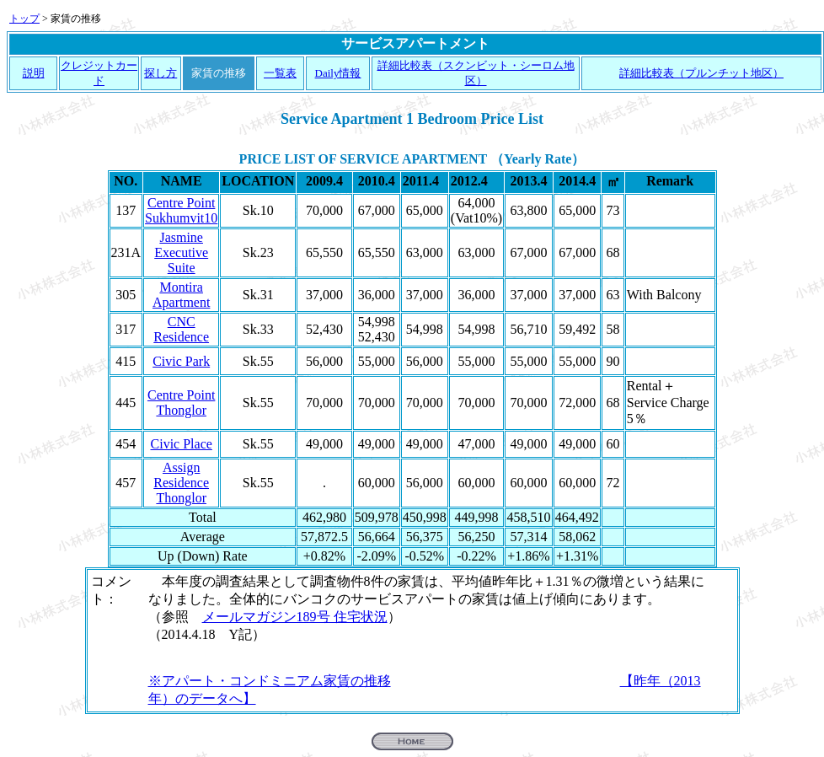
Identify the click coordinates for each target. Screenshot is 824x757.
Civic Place (181, 444)
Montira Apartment (181, 294)
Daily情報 (338, 73)
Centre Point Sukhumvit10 (181, 210)
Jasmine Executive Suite (181, 252)
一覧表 (280, 73)
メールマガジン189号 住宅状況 (295, 616)
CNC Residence (181, 329)
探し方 (160, 73)
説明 (34, 73)
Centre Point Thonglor (181, 402)
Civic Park (181, 361)
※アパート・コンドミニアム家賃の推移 (269, 681)
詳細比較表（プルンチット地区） (701, 73)
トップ (24, 18)
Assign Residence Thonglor (181, 482)
